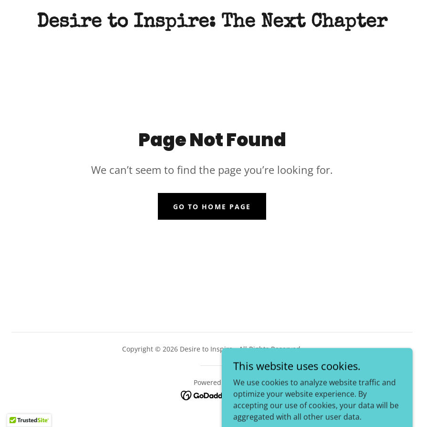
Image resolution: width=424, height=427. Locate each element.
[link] (212, 24)
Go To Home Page (211, 206)
